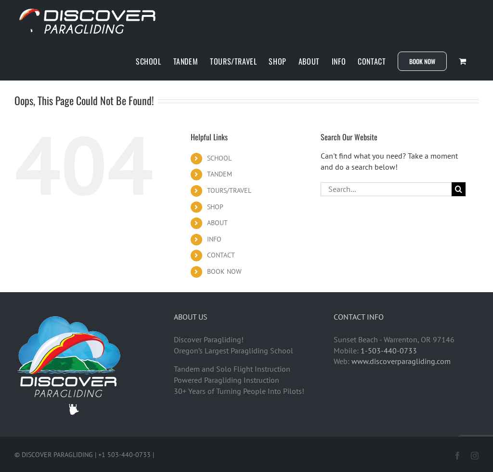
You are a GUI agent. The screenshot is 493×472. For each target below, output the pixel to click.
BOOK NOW (224, 271)
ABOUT (217, 222)
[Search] (459, 189)
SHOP (215, 206)
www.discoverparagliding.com (401, 361)
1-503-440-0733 (389, 350)
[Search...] (386, 189)
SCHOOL (219, 158)
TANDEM (219, 174)
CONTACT (221, 255)
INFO (214, 239)
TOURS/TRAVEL (229, 190)
